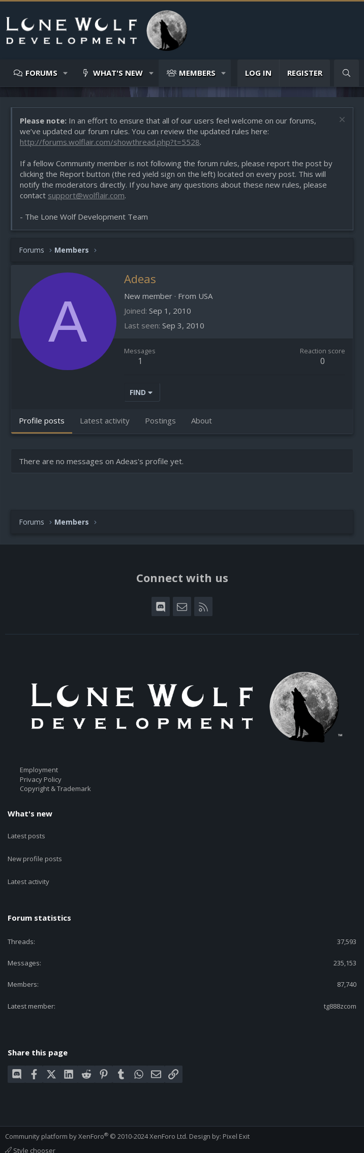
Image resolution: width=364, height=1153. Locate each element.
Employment (39, 769)
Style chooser (30, 1132)
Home (174, 1141)
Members (197, 73)
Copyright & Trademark (55, 788)
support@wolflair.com (86, 195)
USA (205, 296)
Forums (41, 73)
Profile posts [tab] (42, 420)
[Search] (346, 72)
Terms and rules (68, 1141)
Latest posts (26, 831)
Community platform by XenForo (96, 1117)
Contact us (21, 1141)
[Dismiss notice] (341, 120)
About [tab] (201, 420)
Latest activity (28, 867)
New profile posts (35, 849)
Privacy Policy (41, 779)
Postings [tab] (160, 420)
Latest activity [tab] (105, 420)
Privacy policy (119, 1141)
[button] (65, 72)
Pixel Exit (236, 1117)
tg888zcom (340, 987)
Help (153, 1141)
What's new (118, 73)
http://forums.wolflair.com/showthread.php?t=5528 (110, 142)
